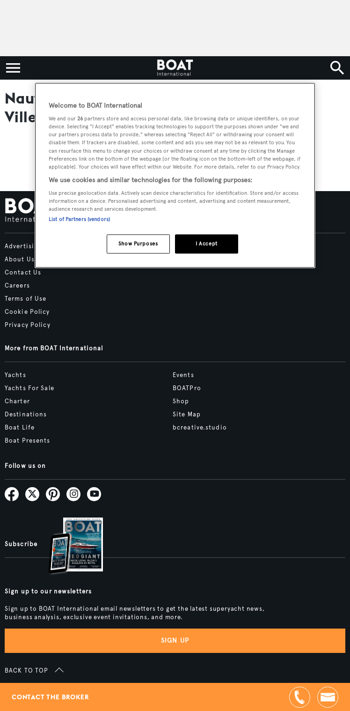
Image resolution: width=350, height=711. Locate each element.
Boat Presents (28, 440)
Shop (181, 401)
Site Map (187, 414)
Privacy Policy (28, 325)
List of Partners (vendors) (79, 219)
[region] (175, 175)
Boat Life (20, 427)
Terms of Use (25, 299)
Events (183, 375)
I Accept (207, 243)
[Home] (175, 68)
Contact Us (23, 272)
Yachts (15, 375)
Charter (17, 401)
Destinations (26, 414)
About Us (20, 259)
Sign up (175, 640)
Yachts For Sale (29, 388)
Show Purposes (138, 243)
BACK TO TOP (26, 670)
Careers (17, 285)
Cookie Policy (27, 312)
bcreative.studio (200, 427)
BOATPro (187, 388)
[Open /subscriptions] (68, 547)
